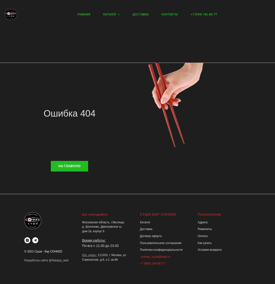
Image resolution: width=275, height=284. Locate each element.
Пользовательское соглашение (161, 243)
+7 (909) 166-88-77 (204, 14)
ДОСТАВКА (140, 14)
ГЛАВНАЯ (83, 14)
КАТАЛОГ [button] (110, 14)
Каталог (145, 222)
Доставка (146, 229)
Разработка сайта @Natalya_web (46, 260)
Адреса (203, 222)
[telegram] (35, 240)
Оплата (203, 236)
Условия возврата (210, 249)
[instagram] (27, 240)
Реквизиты (205, 229)
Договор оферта (151, 236)
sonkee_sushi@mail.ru (155, 256)
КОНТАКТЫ (170, 14)
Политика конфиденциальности (161, 249)
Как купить (205, 243)
